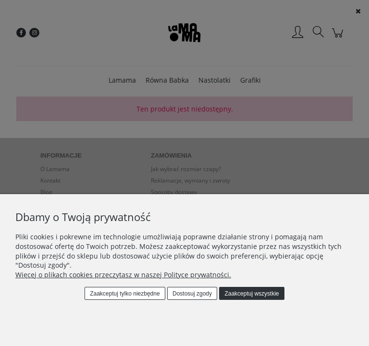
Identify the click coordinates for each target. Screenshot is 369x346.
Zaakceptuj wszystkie (251, 293)
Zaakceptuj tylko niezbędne (125, 293)
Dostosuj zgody (192, 293)
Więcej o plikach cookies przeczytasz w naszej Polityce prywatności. (123, 274)
